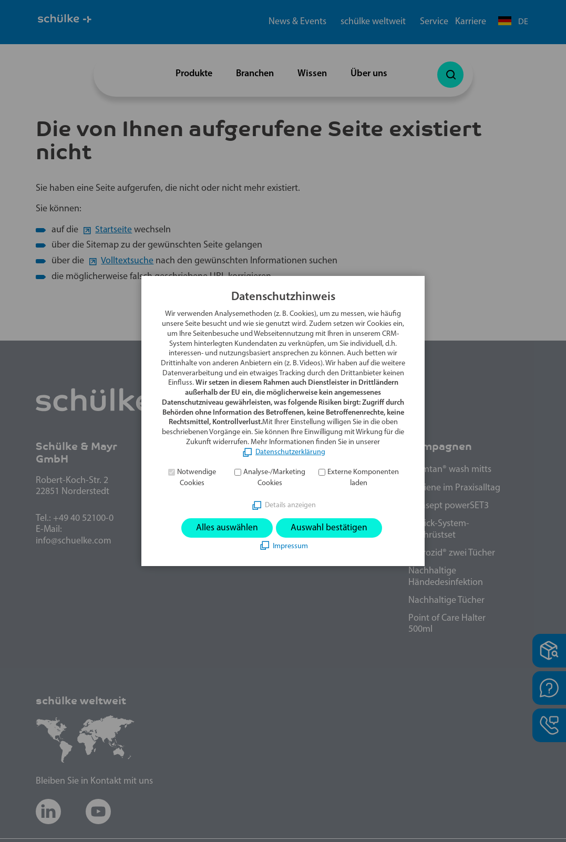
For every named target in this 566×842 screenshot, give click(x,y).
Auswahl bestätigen (330, 528)
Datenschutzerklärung (290, 452)
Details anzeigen (290, 505)
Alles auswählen (226, 528)
